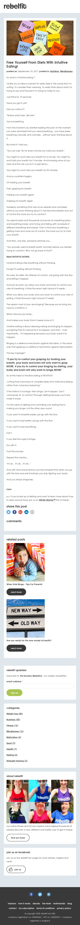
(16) (14, 731)
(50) (13, 719)
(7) (11, 748)
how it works (24, 903)
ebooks (36, 903)
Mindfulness (66, 71)
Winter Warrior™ (47, 499)
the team (46, 903)
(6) (11, 754)
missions (12, 903)
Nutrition (54, 71)
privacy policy (64, 908)
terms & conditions (46, 908)
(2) (16, 760)
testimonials (59, 903)
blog (69, 903)
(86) (14, 713)
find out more (18, 837)
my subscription (26, 908)
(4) (13, 737)
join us (17, 869)
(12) (12, 725)
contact (13, 908)
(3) (10, 743)
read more (16, 591)
